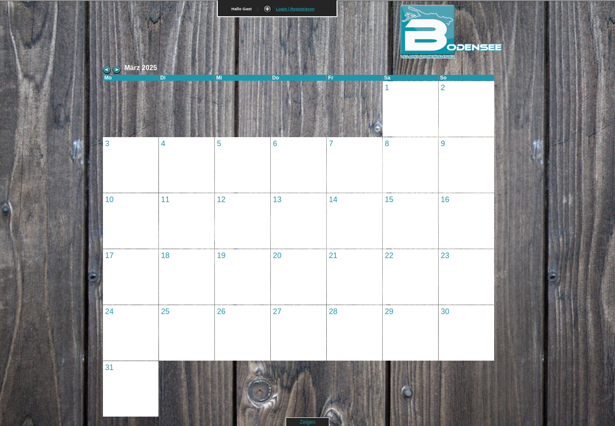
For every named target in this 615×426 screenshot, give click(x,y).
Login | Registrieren (295, 8)
